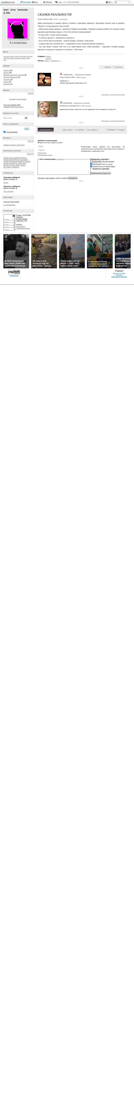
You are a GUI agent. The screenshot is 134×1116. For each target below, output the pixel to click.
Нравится (108, 67)
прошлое (6, 79)
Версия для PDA (119, 273)
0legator (6, 158)
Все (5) (30, 93)
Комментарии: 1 (18, 107)
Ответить (105, 94)
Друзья (13, 10)
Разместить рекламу (119, 277)
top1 (8, 58)
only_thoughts (8, 191)
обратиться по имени (83, 74)
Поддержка (107, 2)
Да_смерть (7, 167)
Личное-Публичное (10, 77)
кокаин (12, 58)
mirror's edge (23, 56)
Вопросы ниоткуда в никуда (13, 75)
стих (4, 60)
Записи (5, 10)
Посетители (20, 226)
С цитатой (112, 94)
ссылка (83, 77)
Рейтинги (48, 2)
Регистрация (27, 2)
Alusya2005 (24, 160)
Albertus (16, 160)
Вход (36, 2)
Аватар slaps (18, 29)
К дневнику (79, 130)
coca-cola (6, 56)
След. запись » (92, 130)
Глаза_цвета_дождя (17, 165)
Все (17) (30, 154)
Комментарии (23, 10)
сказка (23, 58)
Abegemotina (8, 160)
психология (20, 145)
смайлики (60, 159)
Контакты (119, 275)
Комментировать (45, 129)
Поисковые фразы (23, 228)
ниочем (6, 70)
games (12, 56)
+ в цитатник (62, 19)
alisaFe (6, 163)
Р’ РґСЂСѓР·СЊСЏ (19, 43)
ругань (5, 183)
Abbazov (23, 158)
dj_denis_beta (21, 163)
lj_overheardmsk (9, 205)
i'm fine (16, 56)
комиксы (6, 145)
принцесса (17, 58)
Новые (121, 130)
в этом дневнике (11, 132)
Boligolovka (13, 162)
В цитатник (121, 94)
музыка (13, 145)
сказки (28, 58)
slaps (4, 13)
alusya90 (12, 163)
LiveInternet (8, 2)
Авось (60, 2)
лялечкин (15, 167)
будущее (6, 84)
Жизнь (5, 73)
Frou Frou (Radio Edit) (12, 105)
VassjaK (27, 162)
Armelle (6, 162)
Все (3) (30, 141)
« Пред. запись (67, 130)
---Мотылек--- (68, 74)
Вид (111, 3)
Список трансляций (11, 202)
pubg (28, 56)
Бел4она (6, 165)
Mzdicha (21, 162)
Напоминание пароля (45, 155)
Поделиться (118, 67)
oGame (6, 82)
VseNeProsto (67, 103)
